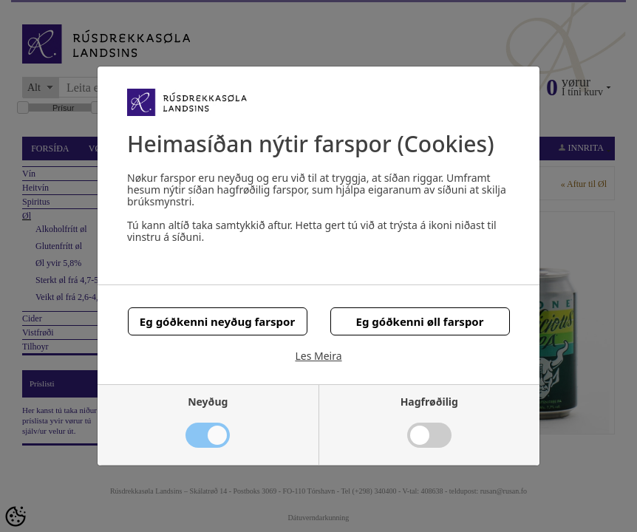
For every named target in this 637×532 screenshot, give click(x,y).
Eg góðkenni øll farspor (420, 321)
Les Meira (318, 356)
